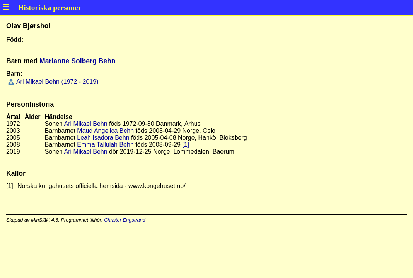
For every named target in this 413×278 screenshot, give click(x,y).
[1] (185, 144)
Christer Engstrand (124, 220)
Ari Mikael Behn (86, 123)
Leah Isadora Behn (103, 137)
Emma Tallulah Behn (105, 144)
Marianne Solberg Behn (77, 61)
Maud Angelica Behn (105, 130)
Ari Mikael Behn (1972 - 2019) (56, 81)
